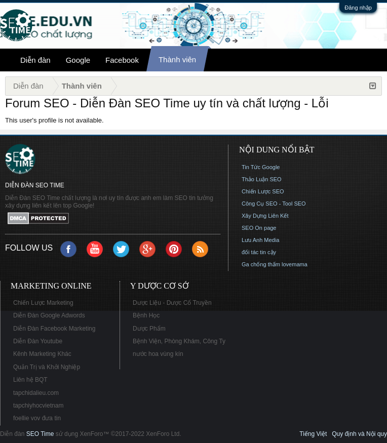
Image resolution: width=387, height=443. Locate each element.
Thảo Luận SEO (262, 179)
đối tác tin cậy (259, 252)
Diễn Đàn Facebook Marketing (54, 328)
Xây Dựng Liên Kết (265, 216)
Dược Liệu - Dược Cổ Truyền (172, 302)
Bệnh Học (146, 315)
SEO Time (40, 433)
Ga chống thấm (261, 264)
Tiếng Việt (313, 433)
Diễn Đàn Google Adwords (49, 315)
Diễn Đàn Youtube (37, 341)
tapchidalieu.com (36, 392)
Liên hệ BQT (30, 379)
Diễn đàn (35, 60)
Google (78, 60)
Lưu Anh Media (260, 240)
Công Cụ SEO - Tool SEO (274, 203)
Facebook (122, 60)
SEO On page (259, 228)
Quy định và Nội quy (359, 433)
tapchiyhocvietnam (38, 405)
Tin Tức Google (261, 167)
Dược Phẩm (149, 328)
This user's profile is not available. (54, 120)
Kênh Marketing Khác (42, 353)
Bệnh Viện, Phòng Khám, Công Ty (179, 341)
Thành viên (177, 59)
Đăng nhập (358, 8)
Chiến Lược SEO (263, 191)
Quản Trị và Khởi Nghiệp (46, 367)
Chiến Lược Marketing (43, 302)
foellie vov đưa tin (37, 418)
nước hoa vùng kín (158, 353)
